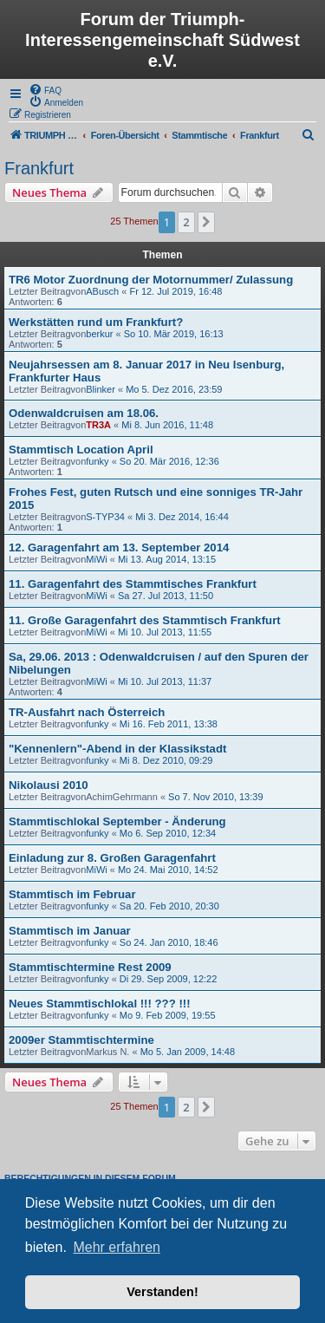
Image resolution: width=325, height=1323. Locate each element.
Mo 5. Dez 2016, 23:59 (174, 389)
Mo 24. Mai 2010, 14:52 (168, 869)
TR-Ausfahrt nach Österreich (87, 712)
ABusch (102, 291)
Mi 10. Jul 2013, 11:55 (164, 632)
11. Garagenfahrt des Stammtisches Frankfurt (133, 583)
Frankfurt (39, 168)
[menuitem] (45, 89)
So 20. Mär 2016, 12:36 (169, 461)
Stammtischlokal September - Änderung (117, 821)
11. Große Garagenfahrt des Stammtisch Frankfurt (145, 620)
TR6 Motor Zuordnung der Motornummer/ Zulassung (151, 279)
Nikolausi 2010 (48, 785)
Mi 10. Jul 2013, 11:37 (164, 681)
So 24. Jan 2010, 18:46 (169, 942)
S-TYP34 (105, 517)
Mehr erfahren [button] (116, 1247)
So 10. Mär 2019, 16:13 (174, 334)
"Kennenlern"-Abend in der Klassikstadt (117, 748)
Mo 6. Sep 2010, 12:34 (168, 833)
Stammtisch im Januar (70, 930)
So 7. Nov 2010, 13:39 (215, 797)
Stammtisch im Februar (72, 894)
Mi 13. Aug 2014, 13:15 (167, 559)
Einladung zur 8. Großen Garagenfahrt (112, 857)
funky (97, 461)
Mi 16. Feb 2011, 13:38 (169, 724)
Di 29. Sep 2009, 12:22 (169, 979)
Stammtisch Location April (81, 449)
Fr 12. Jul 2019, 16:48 (175, 291)
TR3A (98, 425)
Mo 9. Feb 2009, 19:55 (168, 1015)
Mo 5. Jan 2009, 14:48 (187, 1051)
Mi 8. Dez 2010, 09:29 (166, 760)
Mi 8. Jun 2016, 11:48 (167, 425)
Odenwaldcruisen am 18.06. (84, 413)
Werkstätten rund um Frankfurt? (96, 322)
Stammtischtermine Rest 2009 (90, 967)
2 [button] (186, 222)
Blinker (100, 389)
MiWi (96, 559)
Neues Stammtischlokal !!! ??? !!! (100, 1003)
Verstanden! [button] (162, 1292)
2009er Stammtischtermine (81, 1039)
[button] (206, 222)
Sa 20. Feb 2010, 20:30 (169, 906)
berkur (99, 334)
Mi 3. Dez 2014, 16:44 (182, 517)
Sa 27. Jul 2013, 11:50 (165, 595)
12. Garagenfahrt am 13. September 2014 (119, 547)
